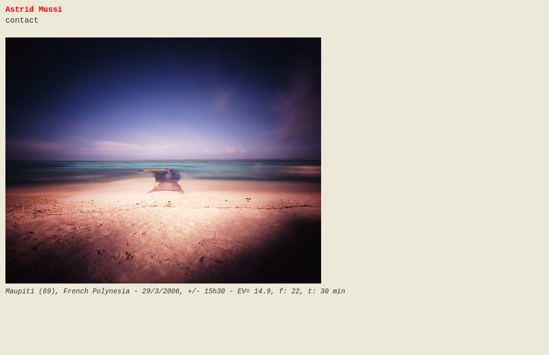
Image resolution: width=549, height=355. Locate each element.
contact (21, 20)
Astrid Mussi (33, 9)
